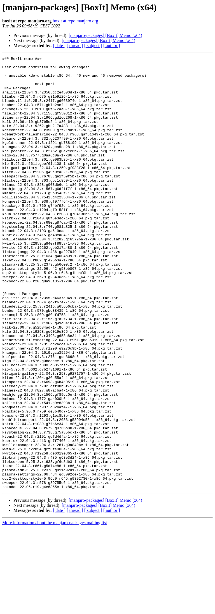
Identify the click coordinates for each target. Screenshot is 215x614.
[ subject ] (93, 45)
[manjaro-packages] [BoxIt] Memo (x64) (105, 35)
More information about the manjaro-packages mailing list (54, 609)
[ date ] (59, 45)
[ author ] (111, 45)
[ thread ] (75, 45)
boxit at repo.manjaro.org (75, 20)
